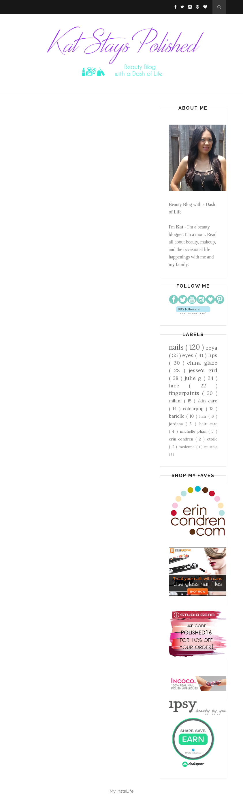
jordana (177, 423)
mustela (210, 447)
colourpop (194, 408)
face (179, 385)
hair (203, 416)
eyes (188, 355)
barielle (178, 416)
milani (176, 401)
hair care (208, 423)
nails (177, 347)
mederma (187, 447)
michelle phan (194, 431)
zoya (211, 347)
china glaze (202, 362)
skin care (207, 401)
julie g (194, 378)
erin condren (182, 439)
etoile (212, 439)
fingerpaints (185, 393)
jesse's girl (203, 370)
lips (212, 355)
